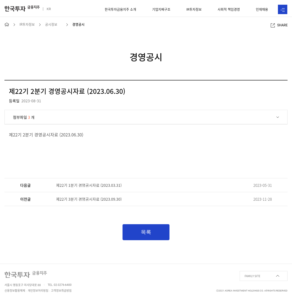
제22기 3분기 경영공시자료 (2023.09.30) (89, 199)
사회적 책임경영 (229, 9)
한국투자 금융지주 (22, 8)
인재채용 (262, 9)
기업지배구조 (161, 9)
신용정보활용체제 (14, 290)
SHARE (279, 25)
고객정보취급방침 (61, 290)
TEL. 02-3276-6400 (60, 285)
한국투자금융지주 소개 (120, 9)
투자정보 (194, 9)
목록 (146, 232)
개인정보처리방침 (38, 290)
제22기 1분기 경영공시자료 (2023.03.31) (89, 185)
